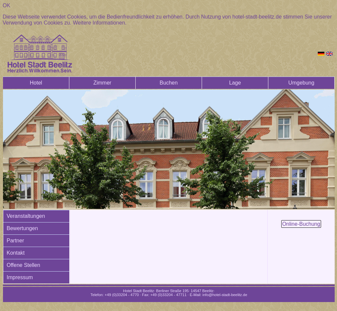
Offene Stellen (23, 265)
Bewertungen (22, 228)
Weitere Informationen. (100, 23)
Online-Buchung (301, 224)
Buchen (168, 83)
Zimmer (102, 83)
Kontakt (16, 253)
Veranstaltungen (26, 216)
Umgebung (301, 83)
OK (6, 5)
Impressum (20, 277)
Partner (15, 240)
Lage (235, 83)
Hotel (36, 83)
